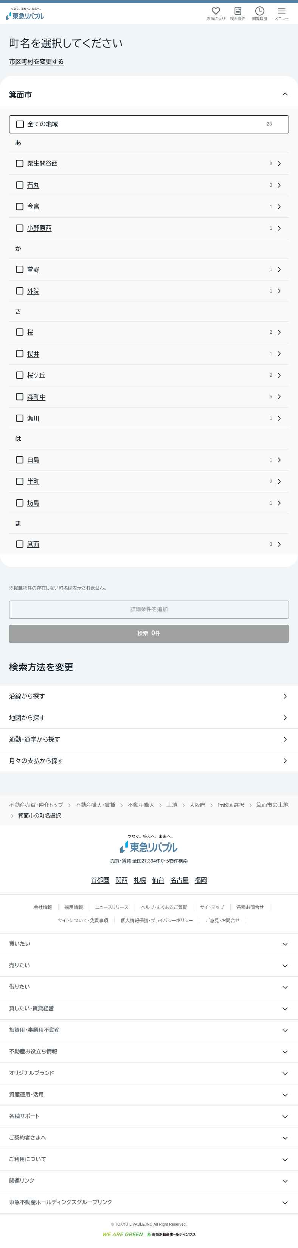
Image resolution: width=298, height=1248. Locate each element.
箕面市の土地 (272, 805)
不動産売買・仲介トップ (36, 805)
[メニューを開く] (282, 13)
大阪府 (197, 805)
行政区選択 (230, 805)
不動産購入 (140, 805)
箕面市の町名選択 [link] (39, 816)
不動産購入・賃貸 (95, 805)
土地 (171, 805)
